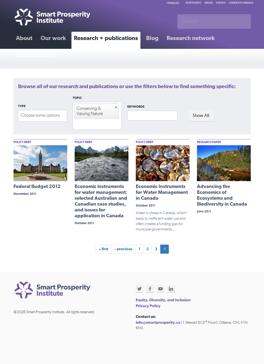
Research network (191, 38)
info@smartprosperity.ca (158, 322)
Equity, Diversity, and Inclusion (163, 300)
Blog (152, 38)
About (24, 38)
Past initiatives (35, 55)
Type (21, 106)
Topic (77, 98)
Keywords (135, 106)
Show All (201, 116)
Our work (53, 38)
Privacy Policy (148, 306)
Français (173, 3)
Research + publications (106, 38)
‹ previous (123, 249)
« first (103, 249)
